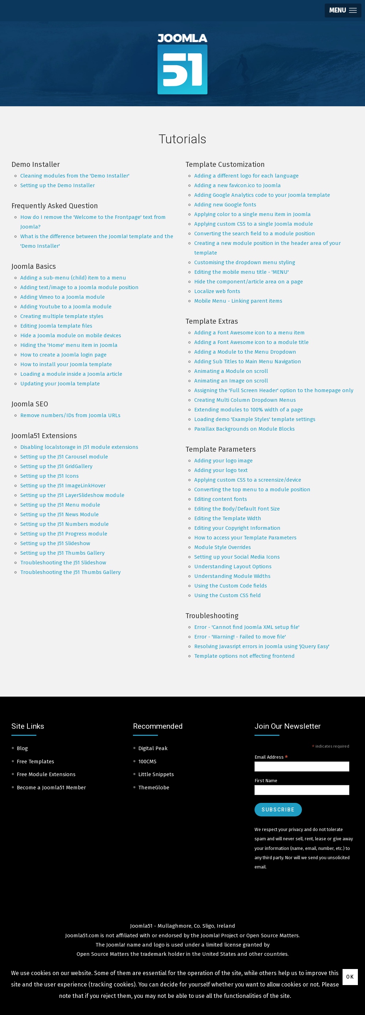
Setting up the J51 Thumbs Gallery (62, 553)
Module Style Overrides (222, 547)
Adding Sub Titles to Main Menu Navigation (247, 361)
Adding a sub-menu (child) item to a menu (73, 278)
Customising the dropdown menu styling (244, 262)
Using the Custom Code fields (230, 586)
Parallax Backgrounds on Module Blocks (244, 429)
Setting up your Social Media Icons (237, 557)
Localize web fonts (217, 291)
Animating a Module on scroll (231, 371)
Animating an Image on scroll (231, 381)
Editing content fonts (220, 499)
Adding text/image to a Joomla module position (79, 287)
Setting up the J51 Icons (49, 476)
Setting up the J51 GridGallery (56, 466)
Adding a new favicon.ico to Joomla (237, 185)
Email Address (271, 757)
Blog (22, 748)
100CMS (147, 761)
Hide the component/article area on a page (248, 281)
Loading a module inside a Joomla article (71, 374)
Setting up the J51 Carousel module (64, 456)
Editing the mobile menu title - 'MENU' (241, 272)
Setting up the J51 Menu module (60, 505)
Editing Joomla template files (56, 326)
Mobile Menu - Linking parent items (238, 301)
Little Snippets (156, 774)
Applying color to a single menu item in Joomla (252, 214)
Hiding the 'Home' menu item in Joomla (69, 345)
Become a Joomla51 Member (51, 787)
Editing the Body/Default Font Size (237, 509)
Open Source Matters (272, 935)
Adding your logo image (223, 460)
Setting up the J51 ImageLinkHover (63, 485)
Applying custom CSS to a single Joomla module (253, 224)
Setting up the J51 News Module (59, 514)
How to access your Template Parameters (245, 537)
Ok (350, 977)
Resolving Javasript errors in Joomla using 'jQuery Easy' (261, 646)
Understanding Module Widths (232, 576)
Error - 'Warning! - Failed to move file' (240, 637)
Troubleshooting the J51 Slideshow (63, 562)
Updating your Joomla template (60, 383)
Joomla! (115, 945)
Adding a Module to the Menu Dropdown (245, 352)
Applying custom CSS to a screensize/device (247, 480)
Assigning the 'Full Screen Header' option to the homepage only (273, 390)
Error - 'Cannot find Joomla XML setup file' (246, 627)
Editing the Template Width (227, 518)
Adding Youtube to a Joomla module (66, 306)
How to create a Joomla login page (63, 355)
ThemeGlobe (153, 787)
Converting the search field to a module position (254, 233)
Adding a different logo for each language (246, 176)
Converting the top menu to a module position (252, 489)
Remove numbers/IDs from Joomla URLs (70, 415)
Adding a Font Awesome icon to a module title (251, 342)
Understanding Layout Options (233, 566)
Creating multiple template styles (61, 316)
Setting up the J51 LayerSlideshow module (72, 495)
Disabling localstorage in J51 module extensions (79, 447)
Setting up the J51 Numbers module (64, 524)
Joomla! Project (218, 935)
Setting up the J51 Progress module (63, 533)
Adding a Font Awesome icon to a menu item (249, 332)
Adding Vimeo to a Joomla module (62, 297)
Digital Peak (153, 748)
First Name (266, 780)
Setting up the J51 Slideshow (55, 543)
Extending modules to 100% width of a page (248, 409)
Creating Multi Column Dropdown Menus (245, 400)
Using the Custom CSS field (227, 595)
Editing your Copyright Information (237, 528)
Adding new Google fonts (225, 204)
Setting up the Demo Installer (57, 185)
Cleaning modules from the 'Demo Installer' (74, 176)
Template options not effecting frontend (244, 656)
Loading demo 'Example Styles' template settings (254, 419)
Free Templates (35, 761)
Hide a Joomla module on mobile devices (70, 335)
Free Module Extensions (46, 774)
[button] (343, 10)
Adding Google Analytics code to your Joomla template (262, 195)
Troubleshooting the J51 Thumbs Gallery (70, 572)
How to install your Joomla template (66, 364)
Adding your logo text (221, 470)
